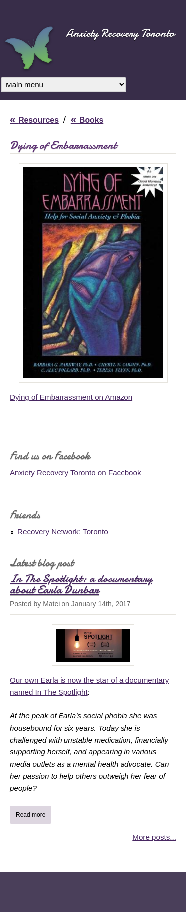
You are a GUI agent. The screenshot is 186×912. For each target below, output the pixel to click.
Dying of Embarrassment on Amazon (71, 397)
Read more (33, 813)
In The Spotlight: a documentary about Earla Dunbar (81, 584)
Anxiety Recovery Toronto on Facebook (75, 472)
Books (91, 120)
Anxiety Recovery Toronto (120, 33)
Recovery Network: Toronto (62, 531)
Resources (38, 120)
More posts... (154, 837)
